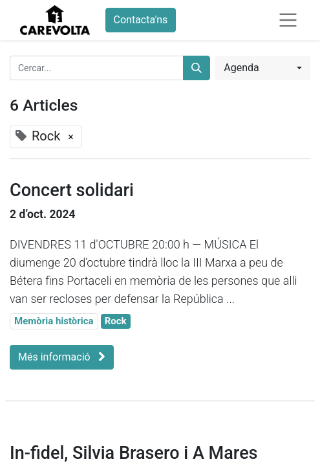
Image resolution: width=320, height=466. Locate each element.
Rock (116, 321)
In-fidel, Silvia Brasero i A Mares (134, 453)
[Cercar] (196, 68)
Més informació (61, 357)
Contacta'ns (141, 20)
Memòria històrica (54, 321)
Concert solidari (72, 190)
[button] (262, 68)
